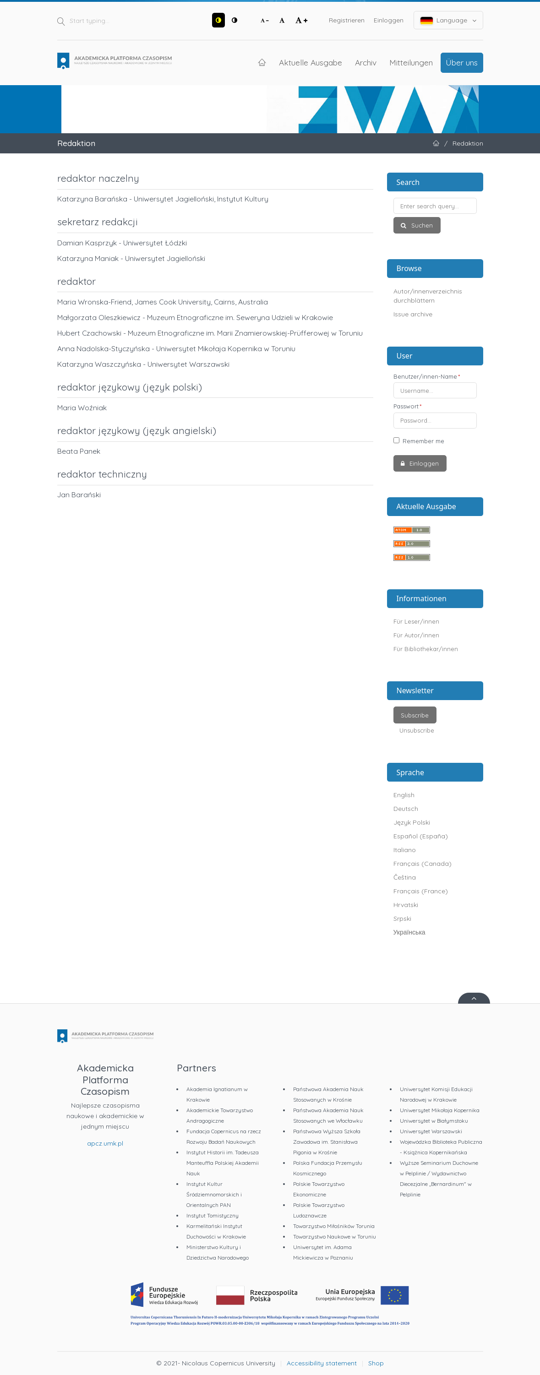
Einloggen (389, 20)
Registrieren (347, 20)
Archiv (365, 62)
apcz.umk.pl (105, 1143)
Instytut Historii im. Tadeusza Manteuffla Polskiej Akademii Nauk (222, 1163)
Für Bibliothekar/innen (425, 648)
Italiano (404, 850)
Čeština (404, 877)
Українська (409, 932)
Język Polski (411, 822)
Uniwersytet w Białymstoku (434, 1120)
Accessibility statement (322, 1363)
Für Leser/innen (416, 621)
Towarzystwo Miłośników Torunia (334, 1226)
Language (448, 20)
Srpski (402, 918)
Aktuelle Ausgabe (310, 62)
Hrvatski (405, 905)
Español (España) (420, 836)
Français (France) (420, 891)
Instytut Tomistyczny (212, 1215)
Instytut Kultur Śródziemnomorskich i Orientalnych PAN (214, 1194)
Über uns (462, 62)
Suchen (421, 225)
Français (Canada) (422, 863)
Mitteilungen (411, 62)
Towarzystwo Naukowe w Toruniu (334, 1236)
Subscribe (415, 715)
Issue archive (412, 314)
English (404, 795)
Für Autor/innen (416, 635)
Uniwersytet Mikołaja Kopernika (440, 1110)
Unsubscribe (416, 730)
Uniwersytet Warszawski (431, 1131)
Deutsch (405, 808)
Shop (376, 1363)
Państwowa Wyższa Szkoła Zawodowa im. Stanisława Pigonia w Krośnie (326, 1142)
